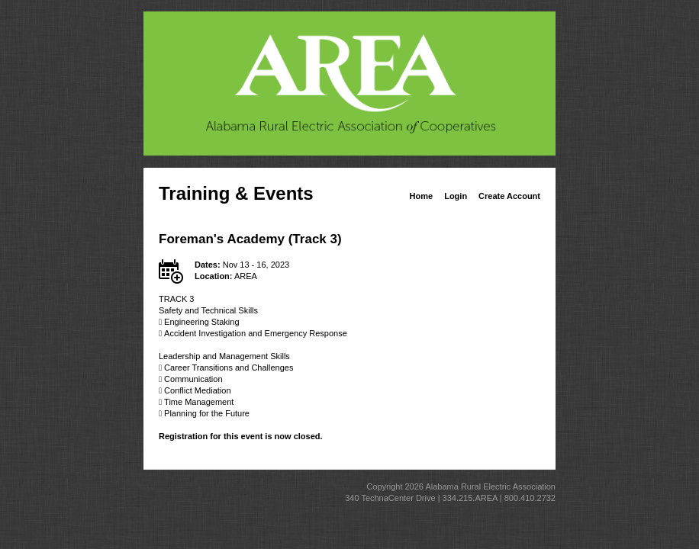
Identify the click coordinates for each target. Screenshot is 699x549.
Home (421, 196)
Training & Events (236, 193)
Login (455, 196)
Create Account (509, 196)
